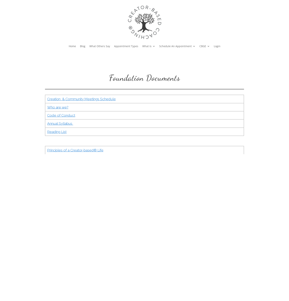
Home (72, 46)
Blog (82, 46)
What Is (147, 46)
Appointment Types (126, 46)
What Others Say (99, 46)
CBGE (202, 46)
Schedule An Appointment (175, 46)
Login (217, 46)
